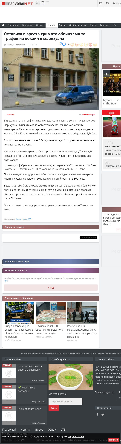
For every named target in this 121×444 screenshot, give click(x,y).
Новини (51, 25)
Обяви (52, 429)
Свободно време (77, 25)
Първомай (9, 429)
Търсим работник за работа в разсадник (30, 367)
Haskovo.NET (23, 219)
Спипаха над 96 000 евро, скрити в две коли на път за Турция (49, 329)
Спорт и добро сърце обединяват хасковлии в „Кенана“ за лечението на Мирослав (19, 331)
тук (6, 280)
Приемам (113, 440)
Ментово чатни (57, 393)
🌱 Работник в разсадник (26, 389)
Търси (54, 408)
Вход (51, 287)
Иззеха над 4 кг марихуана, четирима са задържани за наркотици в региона (82, 331)
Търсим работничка (29, 408)
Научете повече (76, 436)
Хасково (11, 114)
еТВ (63, 429)
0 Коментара (88, 114)
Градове (104, 25)
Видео (39, 429)
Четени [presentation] (111, 112)
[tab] (111, 113)
